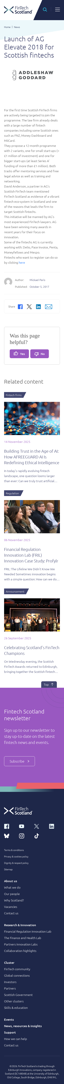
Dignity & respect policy (16, 863)
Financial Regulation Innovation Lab (27, 931)
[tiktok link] (39, 835)
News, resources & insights (23, 1026)
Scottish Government (18, 995)
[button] (45, 9)
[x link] (39, 826)
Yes (19, 353)
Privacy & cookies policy (16, 856)
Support (10, 1032)
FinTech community (17, 969)
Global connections (17, 975)
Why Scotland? (14, 900)
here (22, 262)
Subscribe (19, 761)
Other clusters (14, 1001)
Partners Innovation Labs (21, 944)
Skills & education (16, 1007)
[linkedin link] (54, 826)
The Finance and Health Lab (22, 938)
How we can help (15, 1039)
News (17, 27)
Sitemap (8, 869)
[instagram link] (24, 835)
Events (9, 1019)
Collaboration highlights (20, 951)
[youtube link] (24, 826)
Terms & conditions (14, 850)
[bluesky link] (9, 835)
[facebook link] (9, 826)
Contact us (11, 913)
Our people (12, 894)
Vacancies (10, 907)
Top (49, 684)
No (39, 354)
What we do (12, 887)
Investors (10, 982)
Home (7, 27)
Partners (10, 988)
